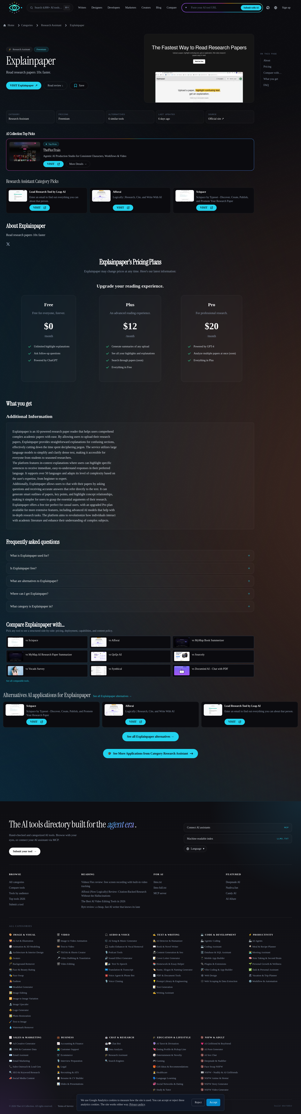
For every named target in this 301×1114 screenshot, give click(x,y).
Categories (25, 25)
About (267, 60)
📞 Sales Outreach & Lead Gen (25, 1066)
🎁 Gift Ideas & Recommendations (170, 1066)
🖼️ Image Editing (18, 992)
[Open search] (50, 7)
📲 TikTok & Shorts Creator (71, 952)
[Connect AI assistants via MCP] (238, 827)
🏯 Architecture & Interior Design (26, 952)
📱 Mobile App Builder (213, 958)
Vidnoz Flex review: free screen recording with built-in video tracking (114, 884)
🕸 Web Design (209, 975)
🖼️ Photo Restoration (20, 1015)
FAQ (266, 85)
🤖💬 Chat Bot (113, 1043)
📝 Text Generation (163, 987)
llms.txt (158, 882)
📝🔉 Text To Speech (116, 963)
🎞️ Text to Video (65, 946)
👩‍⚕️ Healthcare (160, 1072)
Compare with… (273, 72)
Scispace (201, 191)
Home (8, 25)
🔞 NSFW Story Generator (214, 1083)
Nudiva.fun (232, 887)
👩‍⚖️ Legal (61, 1066)
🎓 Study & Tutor (162, 1089)
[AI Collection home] (15, 8)
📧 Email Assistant (18, 1055)
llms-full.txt (160, 887)
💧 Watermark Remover (21, 1027)
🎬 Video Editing (66, 963)
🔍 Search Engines (114, 1060)
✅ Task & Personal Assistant (264, 969)
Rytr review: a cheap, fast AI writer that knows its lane (110, 907)
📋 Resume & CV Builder (70, 1078)
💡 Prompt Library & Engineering (170, 981)
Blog (158, 7)
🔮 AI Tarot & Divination (166, 1043)
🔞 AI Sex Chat (209, 1055)
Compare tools (17, 887)
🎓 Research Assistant (116, 1055)
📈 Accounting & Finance (70, 1043)
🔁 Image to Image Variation (23, 998)
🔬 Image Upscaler (18, 1004)
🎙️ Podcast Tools (113, 952)
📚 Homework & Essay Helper (168, 963)
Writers (82, 7)
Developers (114, 7)
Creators (146, 7)
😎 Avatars (14, 958)
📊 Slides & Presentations (70, 1083)
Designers (96, 7)
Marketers (130, 7)
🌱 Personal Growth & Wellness (265, 963)
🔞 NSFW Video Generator (214, 1089)
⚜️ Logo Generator (19, 1010)
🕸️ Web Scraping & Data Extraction (219, 981)
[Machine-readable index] (238, 838)
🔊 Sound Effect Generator (118, 958)
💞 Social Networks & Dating (168, 1083)
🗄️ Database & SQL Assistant (216, 952)
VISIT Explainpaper (23, 86)
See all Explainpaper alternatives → (150, 736)
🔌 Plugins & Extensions (213, 963)
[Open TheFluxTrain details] (24, 151)
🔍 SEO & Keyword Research (24, 1072)
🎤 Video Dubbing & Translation (73, 958)
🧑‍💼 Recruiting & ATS (68, 1072)
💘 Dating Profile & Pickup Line (169, 1049)
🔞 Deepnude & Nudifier (213, 1060)
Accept (213, 1102)
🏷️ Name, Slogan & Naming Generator (173, 969)
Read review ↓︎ (55, 85)
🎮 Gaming (159, 1060)
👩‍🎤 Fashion (15, 981)
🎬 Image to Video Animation (72, 940)
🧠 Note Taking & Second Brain (265, 958)
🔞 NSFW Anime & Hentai (214, 1078)
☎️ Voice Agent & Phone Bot (120, 975)
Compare (171, 7)
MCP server (160, 893)
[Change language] (275, 7)
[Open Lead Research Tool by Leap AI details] (18, 196)
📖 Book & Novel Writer (165, 946)
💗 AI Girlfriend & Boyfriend (216, 1043)
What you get (271, 79)
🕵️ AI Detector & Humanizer (168, 940)
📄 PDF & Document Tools (167, 975)
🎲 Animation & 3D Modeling (24, 946)
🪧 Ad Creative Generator (22, 1043)
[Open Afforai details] (101, 196)
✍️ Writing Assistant (163, 992)
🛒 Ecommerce (64, 1055)
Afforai (117, 191)
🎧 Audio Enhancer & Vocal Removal (124, 946)
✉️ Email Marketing (19, 1060)
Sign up (286, 7)
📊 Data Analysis (114, 1049)
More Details (78, 164)
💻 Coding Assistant (211, 946)
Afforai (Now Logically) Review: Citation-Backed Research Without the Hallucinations (113, 893)
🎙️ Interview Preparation (69, 1060)
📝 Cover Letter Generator (166, 958)
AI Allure (231, 898)
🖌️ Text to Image (18, 1021)
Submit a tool (16, 904)
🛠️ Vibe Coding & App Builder (217, 969)
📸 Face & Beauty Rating (22, 969)
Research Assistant (51, 25)
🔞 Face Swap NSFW (212, 1066)
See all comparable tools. (17, 681)
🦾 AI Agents (256, 940)
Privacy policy (137, 1104)
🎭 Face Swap (16, 975)
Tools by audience (19, 893)
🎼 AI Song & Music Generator (121, 940)
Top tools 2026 (17, 898)
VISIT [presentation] (53, 164)
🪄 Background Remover (22, 963)
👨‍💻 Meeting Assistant (259, 952)
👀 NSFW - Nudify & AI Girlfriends (219, 1072)
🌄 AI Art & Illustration (21, 940)
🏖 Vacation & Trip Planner (263, 975)
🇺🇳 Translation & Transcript (119, 969)
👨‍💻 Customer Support (68, 1049)
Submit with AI (251, 7)
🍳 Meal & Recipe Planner (262, 946)
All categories (16, 882)
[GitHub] (267, 7)
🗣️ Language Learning (164, 1078)
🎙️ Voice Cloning (114, 981)
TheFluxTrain (51, 150)
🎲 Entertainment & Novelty (167, 1055)
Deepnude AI (233, 882)
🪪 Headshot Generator (21, 987)
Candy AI (231, 893)
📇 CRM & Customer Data (23, 1049)
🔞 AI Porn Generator (212, 1049)
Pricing (267, 66)
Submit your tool (25, 851)
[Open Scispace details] (184, 196)
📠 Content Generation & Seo (168, 952)
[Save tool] (79, 86)
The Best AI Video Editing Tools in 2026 (103, 901)
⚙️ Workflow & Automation (263, 981)
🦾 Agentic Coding (210, 940)
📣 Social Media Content (22, 1078)
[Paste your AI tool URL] (214, 7)
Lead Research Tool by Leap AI (47, 191)
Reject (198, 1102)
